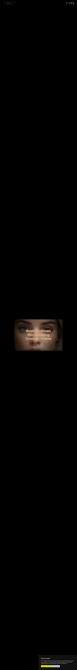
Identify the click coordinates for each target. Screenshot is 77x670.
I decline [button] (47, 666)
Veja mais (38, 345)
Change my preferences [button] (55, 666)
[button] (66, 3)
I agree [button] (43, 666)
